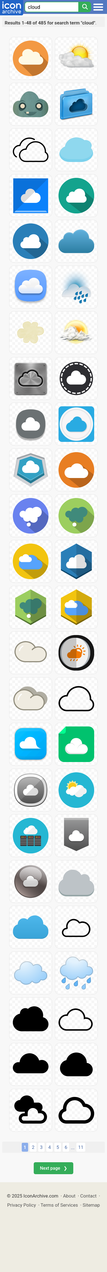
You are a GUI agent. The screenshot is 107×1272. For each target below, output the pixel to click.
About (69, 1196)
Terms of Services (59, 1205)
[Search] (84, 7)
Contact (88, 1196)
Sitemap (91, 1205)
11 (81, 1147)
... (72, 1147)
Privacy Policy (21, 1205)
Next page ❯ (53, 1168)
